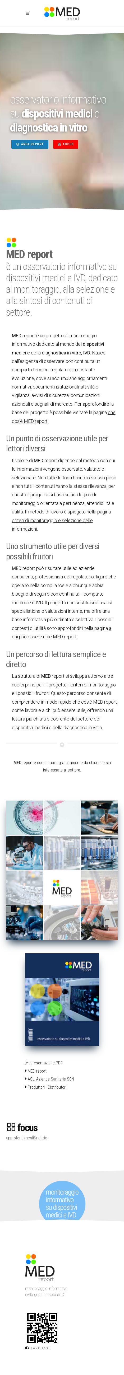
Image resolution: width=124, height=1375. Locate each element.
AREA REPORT (30, 144)
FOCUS (66, 144)
